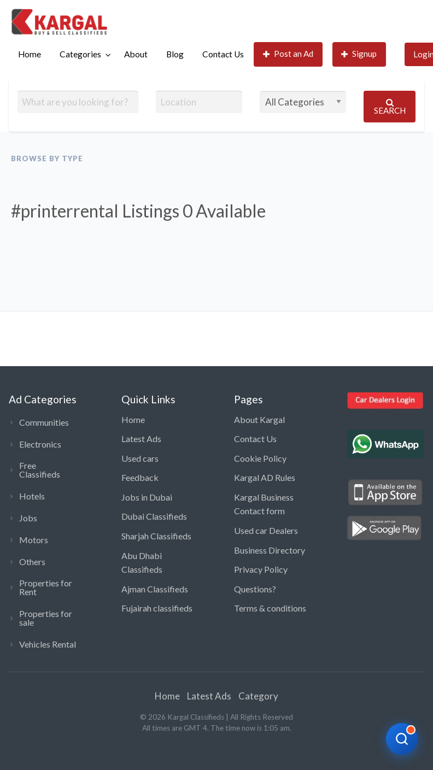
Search (390, 106)
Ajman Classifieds (154, 589)
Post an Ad (288, 54)
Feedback (140, 477)
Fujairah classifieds (156, 608)
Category (258, 696)
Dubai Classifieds (154, 516)
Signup (359, 54)
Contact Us (223, 54)
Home (29, 54)
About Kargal (259, 419)
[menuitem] (29, 54)
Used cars (140, 458)
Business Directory (269, 550)
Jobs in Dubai (146, 497)
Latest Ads (141, 438)
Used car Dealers (266, 530)
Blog (175, 54)
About (136, 54)
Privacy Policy (261, 569)
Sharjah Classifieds (156, 536)
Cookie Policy (260, 458)
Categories (80, 54)
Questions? (255, 589)
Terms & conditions (270, 608)
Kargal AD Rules (264, 477)
